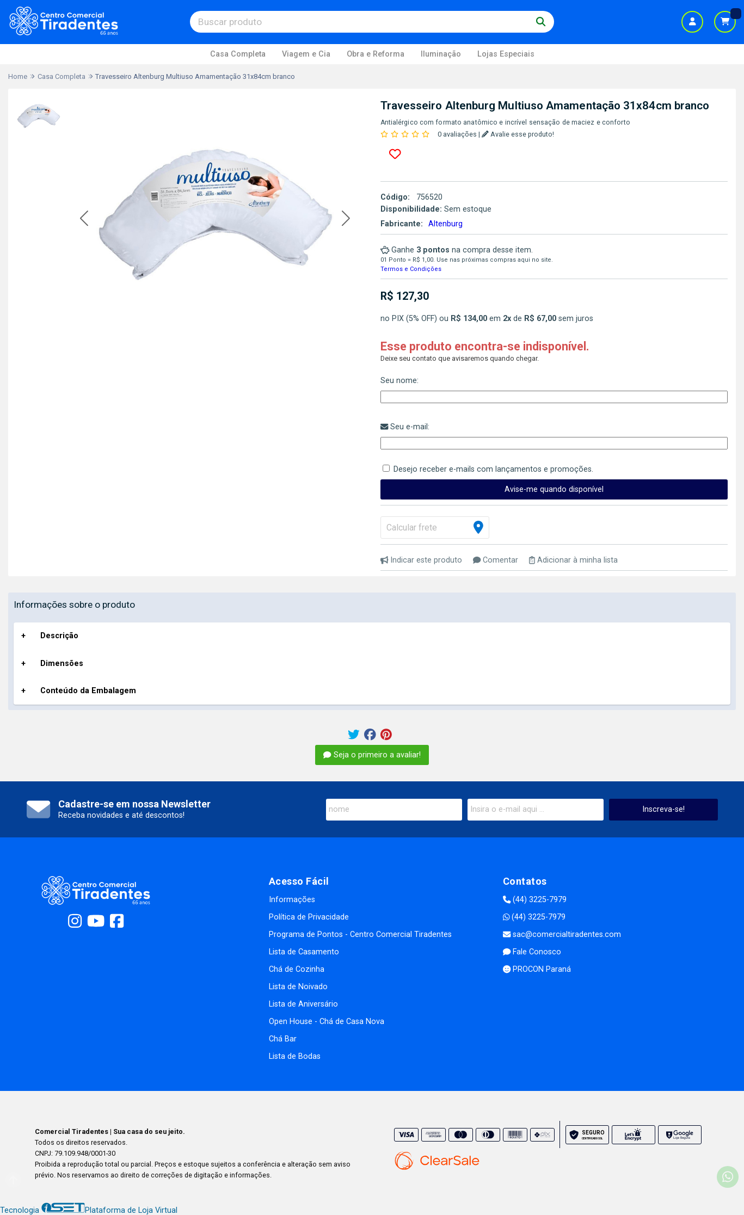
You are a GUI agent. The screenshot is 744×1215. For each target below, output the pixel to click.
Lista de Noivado (298, 986)
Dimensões (61, 663)
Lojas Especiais (505, 54)
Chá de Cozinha (296, 969)
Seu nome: (399, 380)
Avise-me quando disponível (554, 489)
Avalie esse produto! (518, 134)
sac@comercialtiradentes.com (562, 934)
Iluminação (441, 54)
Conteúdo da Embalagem (88, 690)
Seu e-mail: (404, 426)
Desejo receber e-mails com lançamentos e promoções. (493, 469)
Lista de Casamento (304, 952)
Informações (292, 899)
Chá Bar (283, 1039)
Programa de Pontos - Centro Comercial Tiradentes (360, 934)
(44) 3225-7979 (535, 899)
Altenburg (445, 224)
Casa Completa (238, 54)
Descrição (59, 635)
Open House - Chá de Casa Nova (326, 1021)
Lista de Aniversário (303, 1004)
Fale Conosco (532, 952)
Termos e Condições (410, 269)
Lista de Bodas (295, 1056)
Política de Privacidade (309, 917)
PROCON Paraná (537, 969)
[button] (84, 219)
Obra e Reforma (375, 54)
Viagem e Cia (306, 54)
